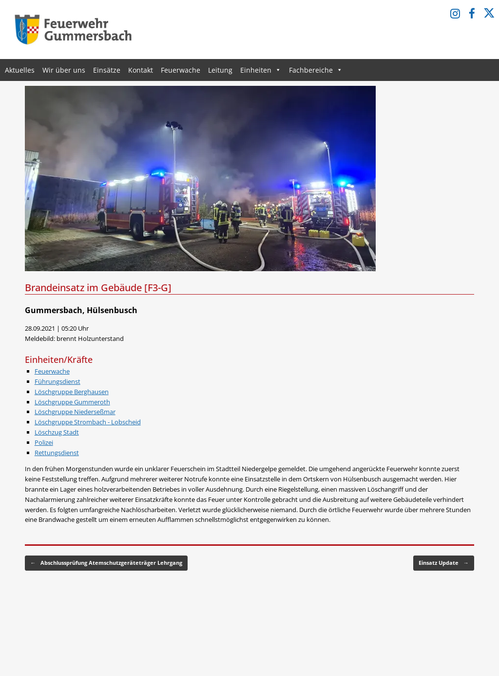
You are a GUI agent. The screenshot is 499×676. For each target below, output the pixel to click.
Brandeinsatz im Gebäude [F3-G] (98, 287)
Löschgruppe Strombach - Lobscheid (88, 422)
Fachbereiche (316, 70)
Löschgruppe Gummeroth (72, 402)
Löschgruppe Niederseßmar (75, 411)
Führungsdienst (57, 381)
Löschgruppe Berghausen (72, 391)
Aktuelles (20, 70)
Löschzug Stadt (57, 432)
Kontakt (140, 70)
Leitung (220, 70)
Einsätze (106, 70)
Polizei (44, 442)
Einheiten (260, 70)
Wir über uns (63, 70)
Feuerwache (180, 70)
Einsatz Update (444, 563)
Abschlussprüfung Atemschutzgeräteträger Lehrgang (106, 563)
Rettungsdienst (57, 452)
